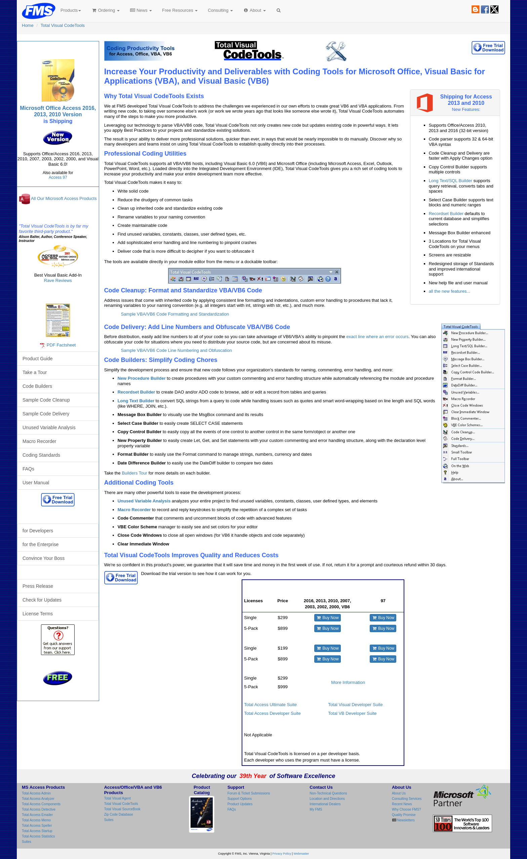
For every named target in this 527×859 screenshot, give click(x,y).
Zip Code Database (118, 814)
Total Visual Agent (117, 798)
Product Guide (38, 358)
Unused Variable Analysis (144, 500)
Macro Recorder (134, 509)
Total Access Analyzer (38, 799)
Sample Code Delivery (46, 413)
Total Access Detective (38, 809)
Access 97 (58, 177)
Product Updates (240, 804)
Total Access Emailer (37, 815)
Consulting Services (406, 799)
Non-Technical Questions (328, 793)
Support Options (240, 799)
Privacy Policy (281, 853)
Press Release (38, 586)
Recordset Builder (446, 213)
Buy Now (327, 617)
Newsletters (405, 820)
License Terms (38, 613)
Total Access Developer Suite (272, 713)
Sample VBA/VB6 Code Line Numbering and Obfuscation (176, 350)
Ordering (105, 10)
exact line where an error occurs (377, 336)
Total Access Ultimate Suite (270, 704)
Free (180, 10)
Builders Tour (134, 473)
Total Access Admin (36, 793)
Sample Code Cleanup (46, 400)
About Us (399, 793)
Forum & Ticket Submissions (249, 793)
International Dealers (325, 804)
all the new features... (450, 291)
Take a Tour (35, 372)
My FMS (316, 809)
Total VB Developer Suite (352, 713)
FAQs (28, 469)
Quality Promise (404, 815)
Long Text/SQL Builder (450, 180)
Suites (26, 842)
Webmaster (301, 853)
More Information (348, 682)
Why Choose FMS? (406, 809)
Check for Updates (42, 600)
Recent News (402, 804)
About (254, 10)
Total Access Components (41, 804)
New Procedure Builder (142, 378)
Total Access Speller (37, 825)
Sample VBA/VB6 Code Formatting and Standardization (175, 314)
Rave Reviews (58, 280)
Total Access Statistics (38, 836)
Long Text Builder (136, 400)
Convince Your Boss (44, 558)
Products (70, 10)
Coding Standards (41, 455)
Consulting (220, 10)
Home (28, 25)
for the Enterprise (40, 544)
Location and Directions (327, 799)
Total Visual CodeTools (63, 25)
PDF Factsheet (61, 344)
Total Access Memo (36, 820)
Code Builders (37, 386)
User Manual (36, 482)
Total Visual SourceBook (122, 809)
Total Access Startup (37, 831)
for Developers (38, 530)
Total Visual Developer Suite (355, 704)
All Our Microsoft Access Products (64, 198)
